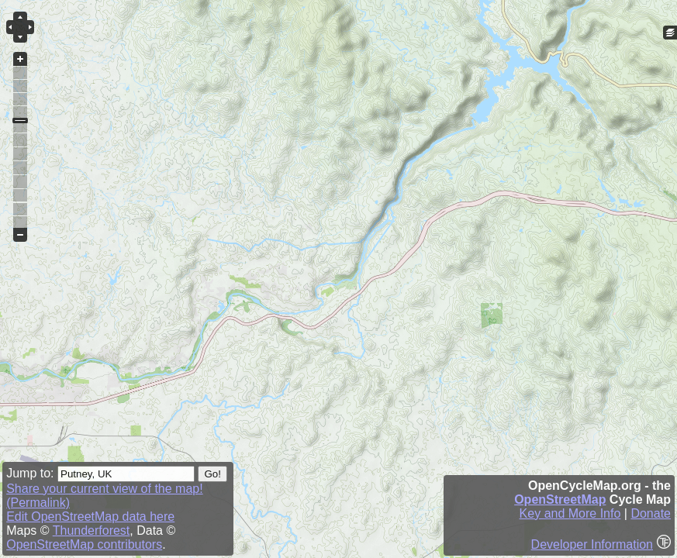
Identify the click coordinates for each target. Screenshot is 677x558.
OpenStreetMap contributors (84, 544)
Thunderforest (91, 530)
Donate (650, 513)
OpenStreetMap (560, 499)
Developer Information (592, 544)
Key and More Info (570, 513)
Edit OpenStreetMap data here (90, 516)
